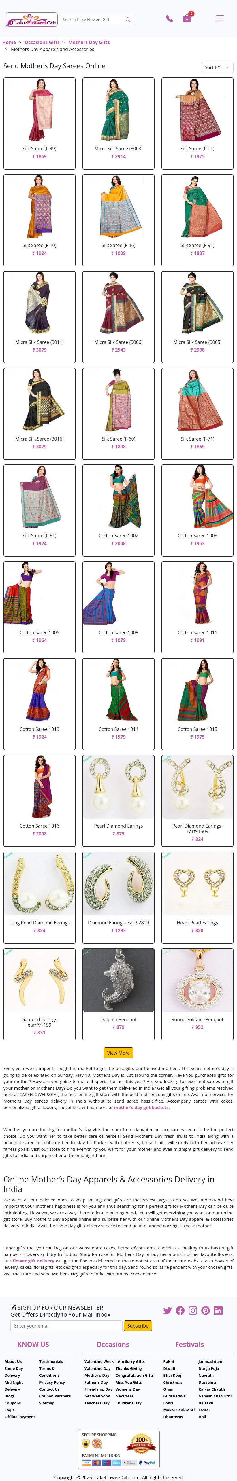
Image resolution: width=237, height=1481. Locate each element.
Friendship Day (98, 1389)
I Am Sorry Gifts (130, 1361)
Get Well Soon (97, 1396)
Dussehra (207, 1382)
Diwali (169, 1368)
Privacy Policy (52, 1382)
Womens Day (128, 1389)
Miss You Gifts (129, 1382)
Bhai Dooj (172, 1375)
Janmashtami (211, 1361)
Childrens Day (129, 1403)
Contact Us (49, 1389)
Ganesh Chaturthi (215, 1396)
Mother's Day (96, 1375)
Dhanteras (173, 1416)
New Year (124, 1396)
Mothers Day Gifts (89, 42)
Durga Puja (209, 1368)
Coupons (13, 1403)
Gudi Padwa (174, 1396)
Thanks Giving (129, 1368)
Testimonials (51, 1361)
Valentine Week (99, 1361)
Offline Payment (20, 1416)
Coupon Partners (55, 1396)
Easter (204, 1409)
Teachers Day (97, 1403)
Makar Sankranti (179, 1409)
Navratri (207, 1375)
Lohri (168, 1403)
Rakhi (168, 1361)
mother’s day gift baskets (141, 1107)
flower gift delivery (33, 1261)
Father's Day (96, 1382)
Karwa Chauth (212, 1389)
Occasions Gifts (42, 42)
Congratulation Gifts (135, 1375)
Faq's (9, 1409)
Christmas (173, 1382)
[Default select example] (217, 67)
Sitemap (46, 1403)
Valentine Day (97, 1368)
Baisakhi (207, 1403)
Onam (169, 1389)
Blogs (10, 1396)
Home (9, 42)
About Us (13, 1361)
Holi (202, 1416)
